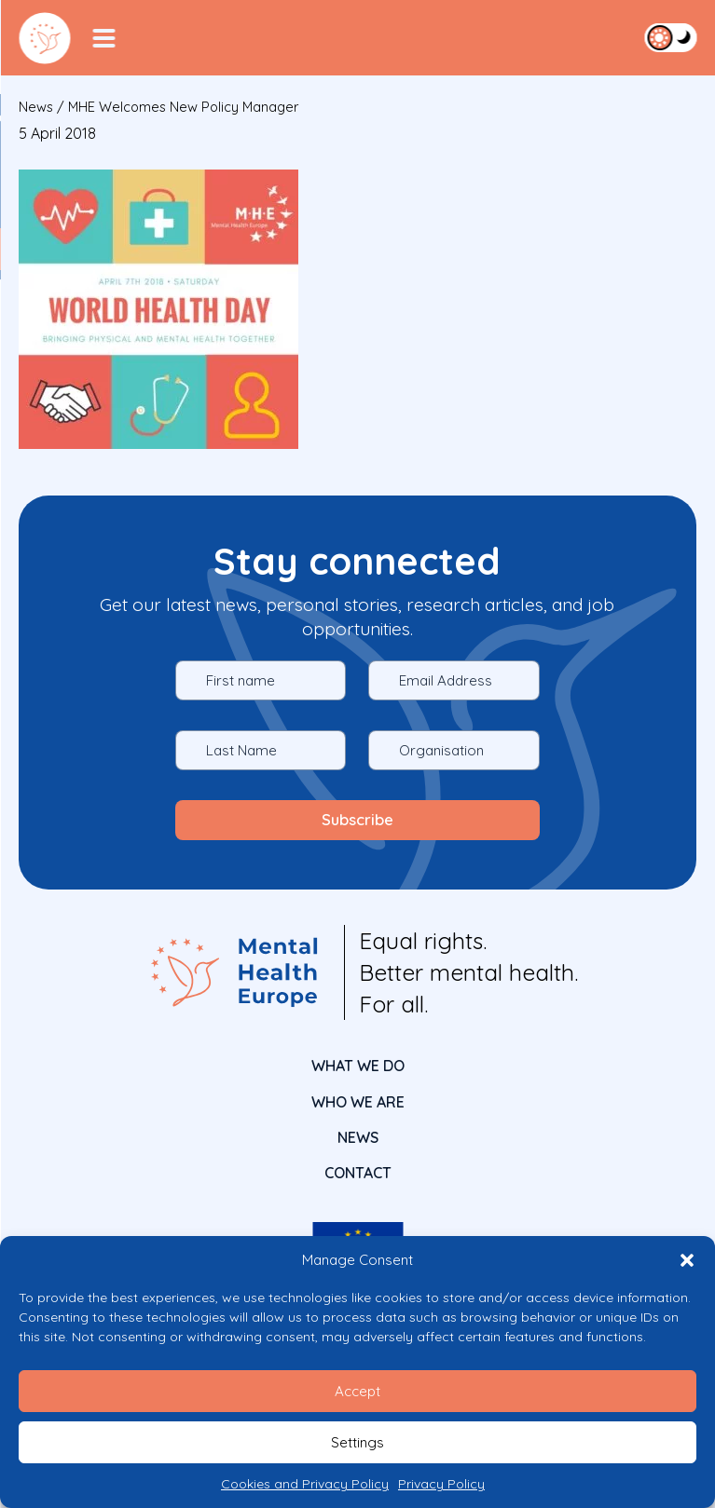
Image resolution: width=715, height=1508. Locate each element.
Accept (357, 1391)
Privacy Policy (441, 1483)
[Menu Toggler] (103, 38)
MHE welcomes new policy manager (183, 106)
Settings (357, 1442)
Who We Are (358, 1102)
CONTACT (358, 1172)
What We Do (358, 1065)
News (36, 106)
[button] (687, 1260)
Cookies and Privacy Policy (305, 1483)
